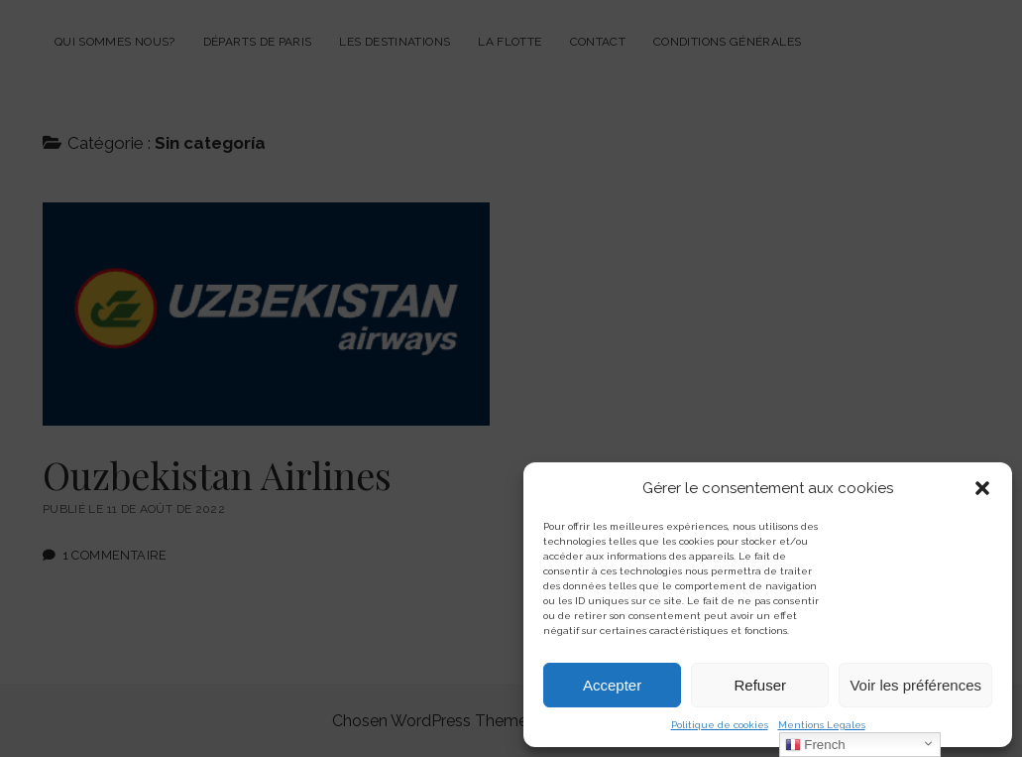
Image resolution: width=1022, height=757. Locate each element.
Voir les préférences (915, 685)
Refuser (761, 685)
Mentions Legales (821, 724)
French (815, 745)
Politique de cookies (719, 724)
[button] (982, 488)
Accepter (612, 685)
